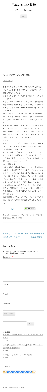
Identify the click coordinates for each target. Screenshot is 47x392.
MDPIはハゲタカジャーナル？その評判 (17, 355)
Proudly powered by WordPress (14, 387)
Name (5, 284)
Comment (8, 257)
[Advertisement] (23, 45)
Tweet (13, 209)
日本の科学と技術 (23, 5)
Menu (23, 16)
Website (6, 303)
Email (5, 294)
